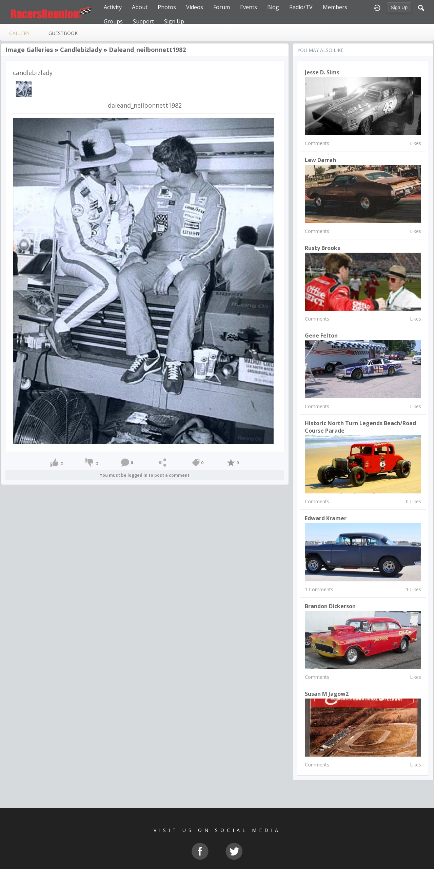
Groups (113, 21)
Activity (113, 7)
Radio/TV (301, 7)
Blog (273, 7)
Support (143, 21)
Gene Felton (321, 335)
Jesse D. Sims (322, 72)
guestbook (63, 33)
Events (248, 7)
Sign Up (399, 7)
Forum (221, 7)
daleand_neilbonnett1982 (147, 50)
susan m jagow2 (327, 694)
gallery (19, 33)
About (139, 7)
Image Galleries (29, 50)
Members (335, 7)
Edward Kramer (326, 518)
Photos (167, 7)
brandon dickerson (330, 606)
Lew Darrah (320, 160)
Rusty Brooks (322, 248)
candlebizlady (81, 50)
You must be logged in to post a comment (145, 475)
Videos (194, 7)
